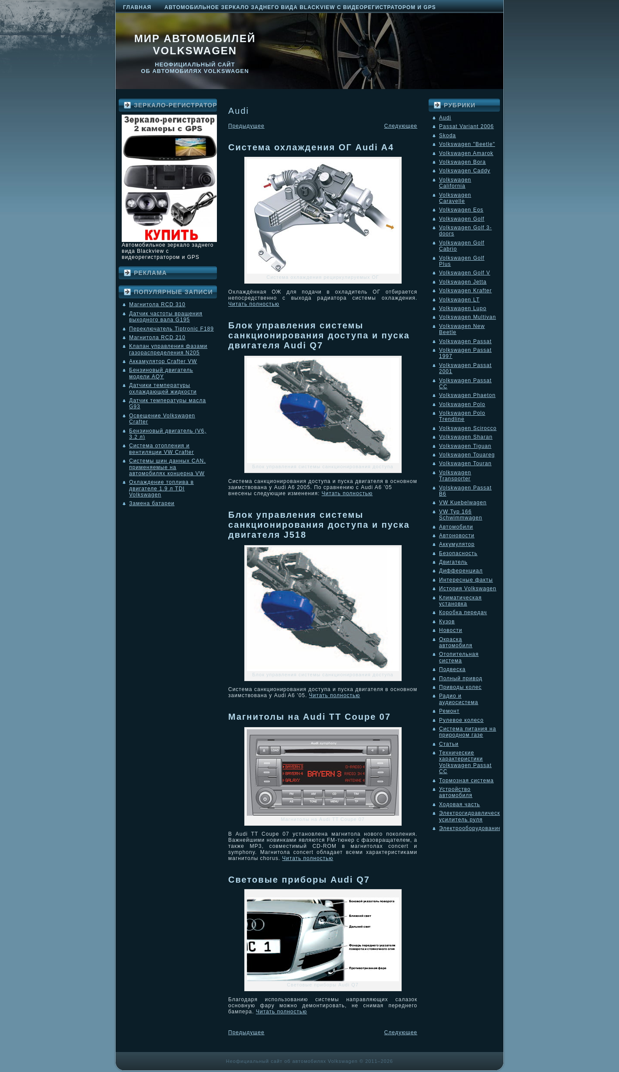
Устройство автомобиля (456, 792)
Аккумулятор (457, 544)
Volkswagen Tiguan (465, 446)
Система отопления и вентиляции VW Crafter (161, 449)
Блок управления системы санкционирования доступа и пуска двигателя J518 (319, 524)
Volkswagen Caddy (464, 171)
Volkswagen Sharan (466, 437)
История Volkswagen (467, 589)
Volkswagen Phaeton (467, 395)
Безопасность (458, 553)
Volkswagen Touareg (467, 455)
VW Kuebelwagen (462, 503)
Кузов (447, 622)
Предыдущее (246, 126)
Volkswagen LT (459, 300)
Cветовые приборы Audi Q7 (299, 879)
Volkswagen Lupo (462, 308)
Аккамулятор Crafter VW (163, 361)
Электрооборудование (470, 828)
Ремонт (449, 711)
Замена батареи (152, 503)
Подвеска (452, 669)
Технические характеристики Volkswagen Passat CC (465, 762)
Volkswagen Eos (461, 210)
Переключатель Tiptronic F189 (171, 329)
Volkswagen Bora (462, 162)
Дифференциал (461, 571)
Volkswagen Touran (465, 463)
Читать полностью (254, 304)
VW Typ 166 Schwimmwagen (460, 515)
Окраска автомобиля (456, 642)
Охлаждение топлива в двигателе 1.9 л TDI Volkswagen (161, 488)
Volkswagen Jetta (462, 282)
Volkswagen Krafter (465, 291)
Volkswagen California (455, 183)
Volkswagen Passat (465, 341)
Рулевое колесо (461, 720)
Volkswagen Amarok (466, 153)
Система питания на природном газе (467, 732)
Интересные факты (466, 580)
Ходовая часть (459, 804)
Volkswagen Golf (461, 219)
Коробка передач (463, 612)
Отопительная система (459, 657)
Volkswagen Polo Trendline (462, 416)
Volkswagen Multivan (467, 317)
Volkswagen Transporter (455, 476)
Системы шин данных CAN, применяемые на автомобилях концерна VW (167, 467)
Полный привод (461, 678)
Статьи (449, 744)
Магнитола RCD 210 (157, 337)
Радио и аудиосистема (458, 699)
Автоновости (457, 536)
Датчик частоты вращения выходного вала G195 (166, 317)
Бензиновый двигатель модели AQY (161, 373)
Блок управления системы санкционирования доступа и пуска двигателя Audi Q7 (319, 335)
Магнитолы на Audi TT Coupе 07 (309, 716)
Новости (450, 630)
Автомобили (456, 527)
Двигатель (453, 562)
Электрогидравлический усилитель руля (473, 816)
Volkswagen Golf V (464, 273)
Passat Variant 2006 (466, 126)
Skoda (447, 135)
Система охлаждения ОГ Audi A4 (311, 147)
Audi (445, 118)
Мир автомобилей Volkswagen (195, 44)
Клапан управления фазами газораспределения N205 (168, 349)
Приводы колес (460, 687)
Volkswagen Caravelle (455, 198)
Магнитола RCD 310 (157, 304)
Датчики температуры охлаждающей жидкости (162, 388)
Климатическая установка (460, 601)
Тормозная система (466, 781)
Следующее (400, 126)
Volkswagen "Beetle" (467, 144)
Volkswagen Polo (462, 404)
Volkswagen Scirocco (467, 428)
